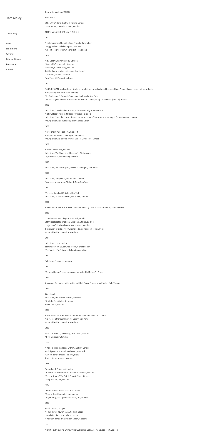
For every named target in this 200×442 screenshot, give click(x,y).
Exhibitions (11, 35)
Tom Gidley (11, 19)
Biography (11, 50)
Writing (9, 40)
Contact (10, 55)
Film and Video (13, 45)
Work (8, 29)
